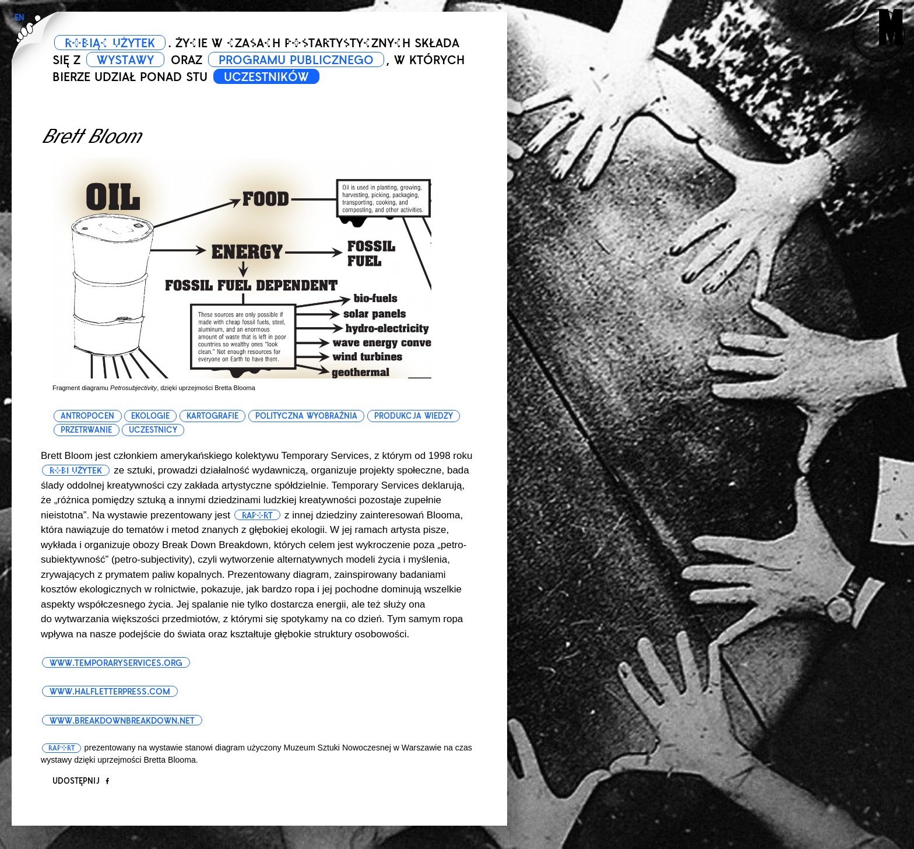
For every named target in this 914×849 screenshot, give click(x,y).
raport (257, 515)
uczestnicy (153, 430)
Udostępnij (80, 781)
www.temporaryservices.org (116, 663)
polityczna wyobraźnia (306, 416)
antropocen (87, 416)
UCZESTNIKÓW (266, 77)
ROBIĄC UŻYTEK (110, 43)
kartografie (212, 416)
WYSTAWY (125, 60)
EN (19, 18)
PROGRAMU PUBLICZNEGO (296, 60)
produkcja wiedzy (413, 416)
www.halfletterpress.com (110, 691)
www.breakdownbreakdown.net (122, 721)
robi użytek (76, 470)
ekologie (150, 416)
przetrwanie (86, 430)
